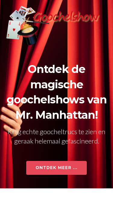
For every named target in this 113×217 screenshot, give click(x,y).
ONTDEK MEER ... (56, 167)
